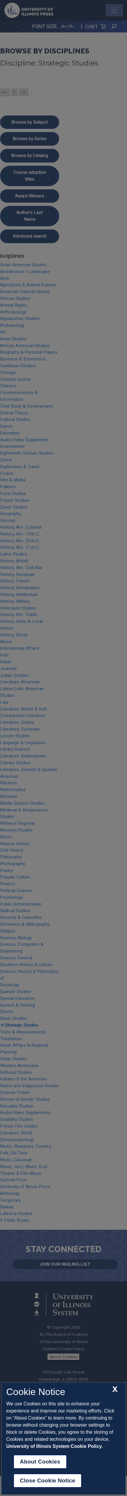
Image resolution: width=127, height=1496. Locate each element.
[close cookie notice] (114, 1389)
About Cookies (40, 1462)
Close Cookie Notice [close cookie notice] (47, 1480)
